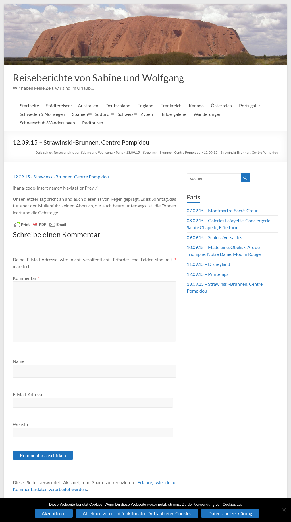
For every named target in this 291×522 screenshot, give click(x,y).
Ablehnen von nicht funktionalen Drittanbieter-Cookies (137, 513)
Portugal (247, 105)
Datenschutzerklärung (230, 513)
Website (21, 424)
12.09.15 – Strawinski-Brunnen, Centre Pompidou (241, 152)
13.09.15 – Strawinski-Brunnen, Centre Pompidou (163, 152)
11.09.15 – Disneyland (208, 264)
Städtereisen (58, 105)
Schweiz (125, 114)
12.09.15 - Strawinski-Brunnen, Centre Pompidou (61, 176)
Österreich (221, 105)
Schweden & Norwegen (42, 114)
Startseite (29, 105)
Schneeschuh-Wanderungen (47, 122)
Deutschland (117, 105)
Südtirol (103, 114)
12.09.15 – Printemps (207, 274)
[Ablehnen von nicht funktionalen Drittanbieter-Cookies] (284, 510)
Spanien (80, 114)
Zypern (147, 114)
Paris (119, 152)
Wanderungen (207, 114)
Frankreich (171, 105)
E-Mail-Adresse (28, 394)
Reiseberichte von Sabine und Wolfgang (101, 77)
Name (18, 361)
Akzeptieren (54, 513)
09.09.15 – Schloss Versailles (214, 237)
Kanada (196, 105)
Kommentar (26, 278)
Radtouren (92, 122)
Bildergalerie (174, 114)
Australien (88, 105)
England (145, 105)
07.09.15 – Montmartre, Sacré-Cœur (222, 210)
